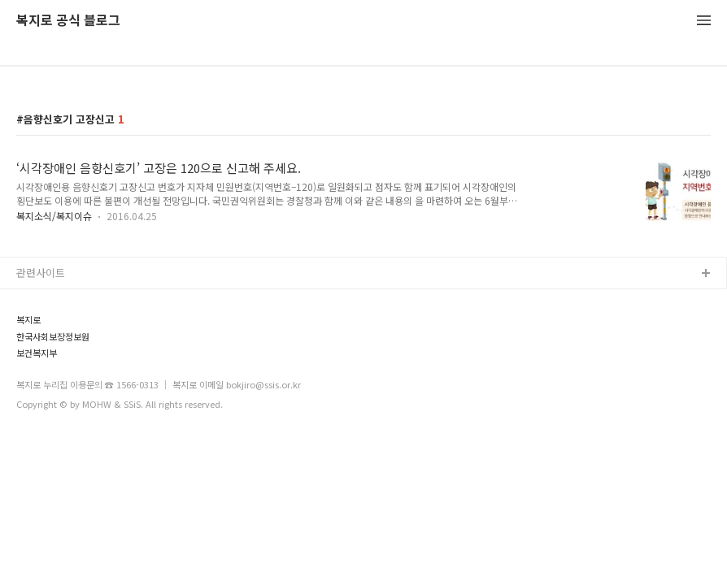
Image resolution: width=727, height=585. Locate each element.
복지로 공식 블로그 (68, 20)
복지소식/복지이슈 (54, 216)
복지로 (28, 319)
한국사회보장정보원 (52, 337)
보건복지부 (36, 353)
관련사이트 (40, 272)
